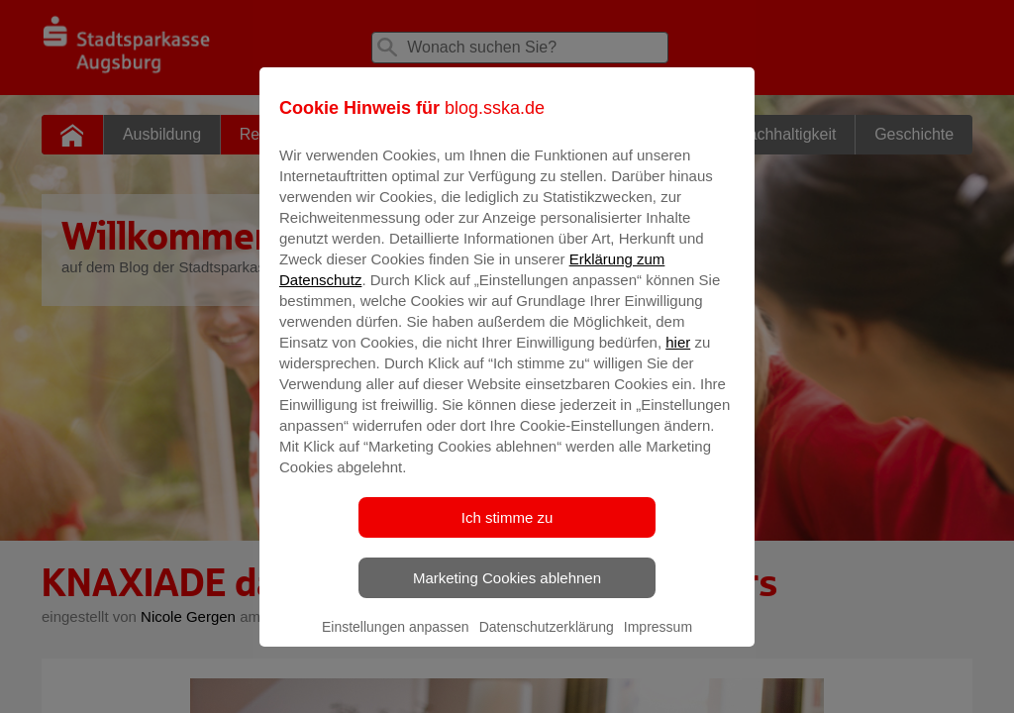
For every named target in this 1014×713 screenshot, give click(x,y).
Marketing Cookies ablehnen (507, 591)
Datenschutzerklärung (546, 641)
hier (677, 356)
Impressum (658, 641)
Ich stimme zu (507, 531)
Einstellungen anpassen (395, 641)
